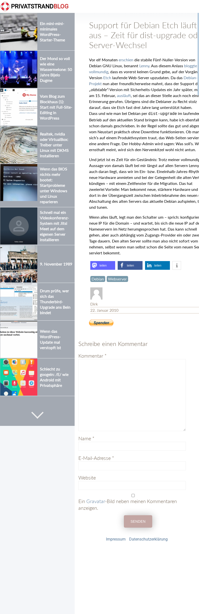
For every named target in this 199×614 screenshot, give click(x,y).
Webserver (117, 278)
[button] (102, 265)
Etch (107, 77)
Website (87, 477)
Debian (98, 278)
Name (86, 438)
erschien (126, 59)
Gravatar (95, 501)
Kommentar (92, 355)
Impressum (116, 538)
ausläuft (124, 95)
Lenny (144, 65)
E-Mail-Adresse (96, 457)
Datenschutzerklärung (148, 538)
